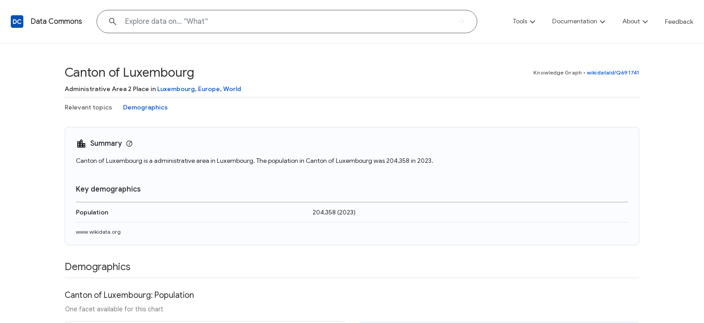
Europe (209, 89)
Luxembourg (176, 89)
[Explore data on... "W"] (287, 21)
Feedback (679, 21)
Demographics (145, 107)
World (232, 89)
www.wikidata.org (98, 231)
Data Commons (56, 21)
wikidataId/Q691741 (613, 72)
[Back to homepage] (17, 21)
